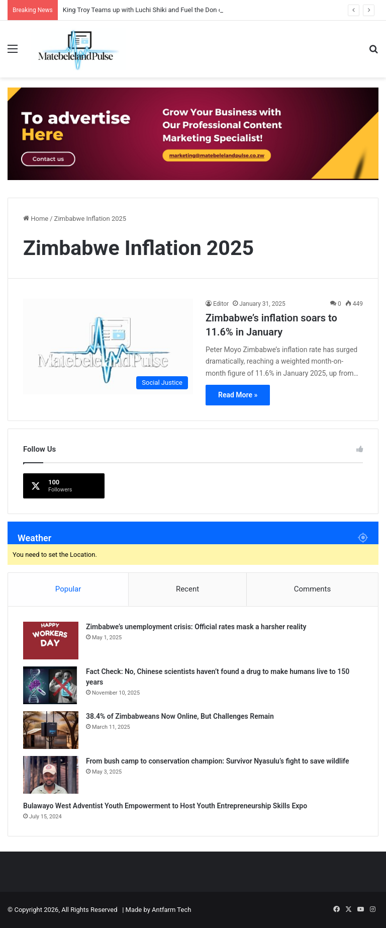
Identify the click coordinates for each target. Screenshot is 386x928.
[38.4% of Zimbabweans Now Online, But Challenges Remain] (50, 730)
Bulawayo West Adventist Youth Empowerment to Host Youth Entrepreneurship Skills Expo (165, 806)
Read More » (237, 395)
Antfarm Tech (171, 909)
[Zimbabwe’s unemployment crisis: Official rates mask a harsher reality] (50, 640)
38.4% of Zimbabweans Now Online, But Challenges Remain (180, 716)
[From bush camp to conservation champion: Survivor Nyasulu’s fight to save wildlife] (50, 775)
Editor (221, 303)
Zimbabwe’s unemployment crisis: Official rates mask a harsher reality (196, 627)
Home (35, 218)
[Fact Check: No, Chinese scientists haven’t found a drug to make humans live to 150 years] (50, 685)
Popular (68, 589)
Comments (312, 589)
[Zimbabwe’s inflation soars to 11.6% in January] (108, 347)
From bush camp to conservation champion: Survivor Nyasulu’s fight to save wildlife (217, 761)
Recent (187, 589)
